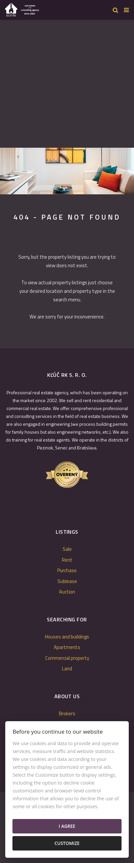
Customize (67, 843)
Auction (67, 591)
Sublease (67, 581)
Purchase (67, 570)
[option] (67, 171)
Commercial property (67, 658)
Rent (67, 560)
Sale (67, 549)
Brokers (67, 713)
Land (67, 668)
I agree (67, 826)
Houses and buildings (67, 636)
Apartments (67, 647)
